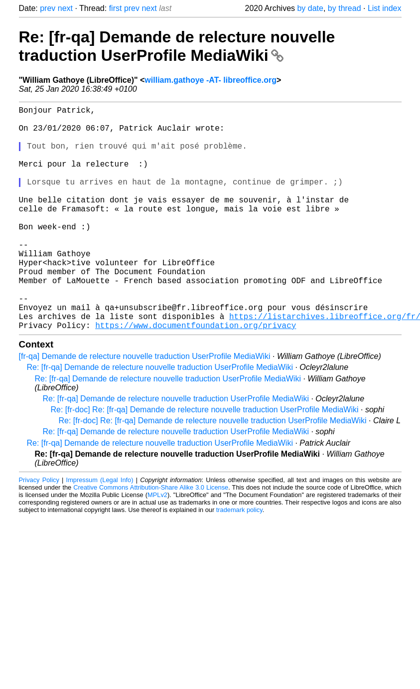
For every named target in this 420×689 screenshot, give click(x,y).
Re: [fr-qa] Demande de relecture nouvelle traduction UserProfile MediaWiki (177, 46)
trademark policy (239, 559)
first (115, 8)
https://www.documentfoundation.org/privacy (195, 374)
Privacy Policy (39, 529)
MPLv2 (157, 544)
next (65, 8)
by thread (344, 8)
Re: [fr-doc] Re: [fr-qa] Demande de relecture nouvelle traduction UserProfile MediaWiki (205, 459)
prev (47, 8)
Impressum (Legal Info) (100, 529)
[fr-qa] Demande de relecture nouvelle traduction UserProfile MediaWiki (145, 406)
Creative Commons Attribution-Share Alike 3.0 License (150, 537)
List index (385, 8)
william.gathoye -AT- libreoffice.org (210, 80)
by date (310, 8)
